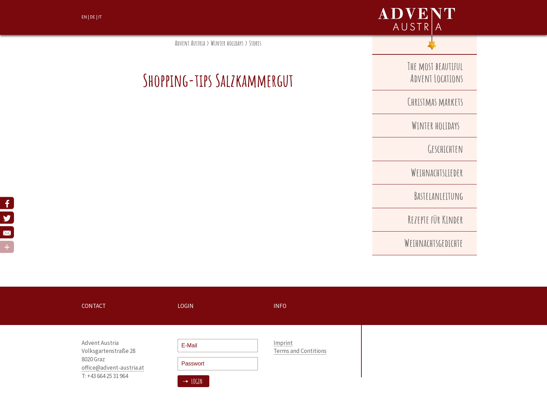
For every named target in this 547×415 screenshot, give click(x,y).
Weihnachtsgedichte (433, 242)
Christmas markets (435, 101)
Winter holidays (227, 43)
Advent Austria (190, 43)
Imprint (283, 343)
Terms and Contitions (300, 351)
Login (196, 381)
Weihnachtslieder (437, 172)
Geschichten (445, 148)
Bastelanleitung (438, 195)
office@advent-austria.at (113, 367)
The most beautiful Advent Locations (435, 72)
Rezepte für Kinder (435, 219)
